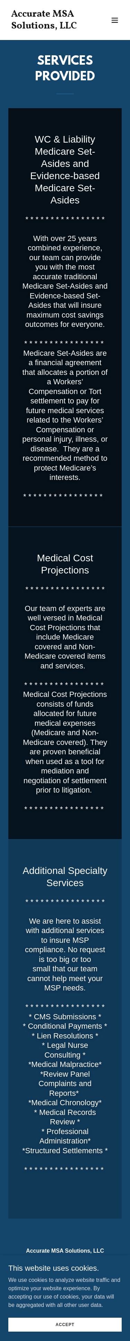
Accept (64, 1324)
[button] (115, 20)
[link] (48, 27)
